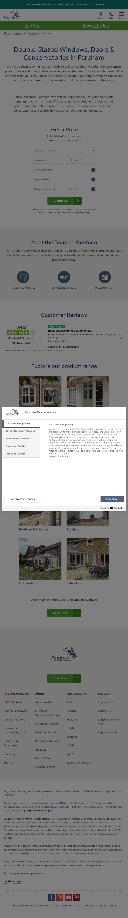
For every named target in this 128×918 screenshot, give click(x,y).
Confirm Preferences (22, 498)
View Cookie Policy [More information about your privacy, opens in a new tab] (58, 454)
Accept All (112, 498)
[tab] (21, 423)
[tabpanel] (86, 441)
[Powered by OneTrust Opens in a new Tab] (112, 509)
